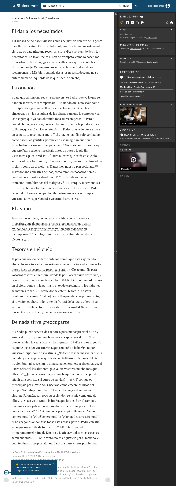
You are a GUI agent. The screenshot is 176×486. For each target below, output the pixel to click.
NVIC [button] (127, 6)
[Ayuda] (171, 23)
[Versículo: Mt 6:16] (141, 17)
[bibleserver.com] (25, 6)
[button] (7, 6)
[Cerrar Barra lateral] (115, 251)
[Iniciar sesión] (167, 6)
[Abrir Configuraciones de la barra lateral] (167, 23)
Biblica (16, 22)
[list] (147, 89)
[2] (63, 181)
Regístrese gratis (156, 6)
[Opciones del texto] (136, 6)
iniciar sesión (151, 38)
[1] (96, 165)
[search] (83, 5)
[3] (66, 378)
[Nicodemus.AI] (6, 472)
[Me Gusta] (122, 23)
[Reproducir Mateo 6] (147, 134)
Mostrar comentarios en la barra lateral (144, 77)
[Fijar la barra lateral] (115, 14)
